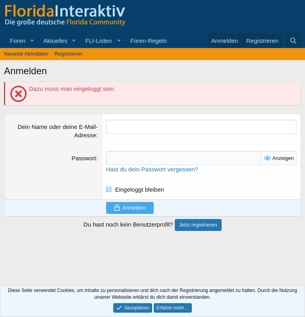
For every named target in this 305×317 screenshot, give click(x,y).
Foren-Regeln (148, 40)
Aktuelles (55, 40)
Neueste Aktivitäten (26, 54)
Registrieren (68, 54)
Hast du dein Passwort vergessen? (152, 169)
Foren (17, 40)
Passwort (83, 158)
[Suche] (293, 40)
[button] (31, 40)
